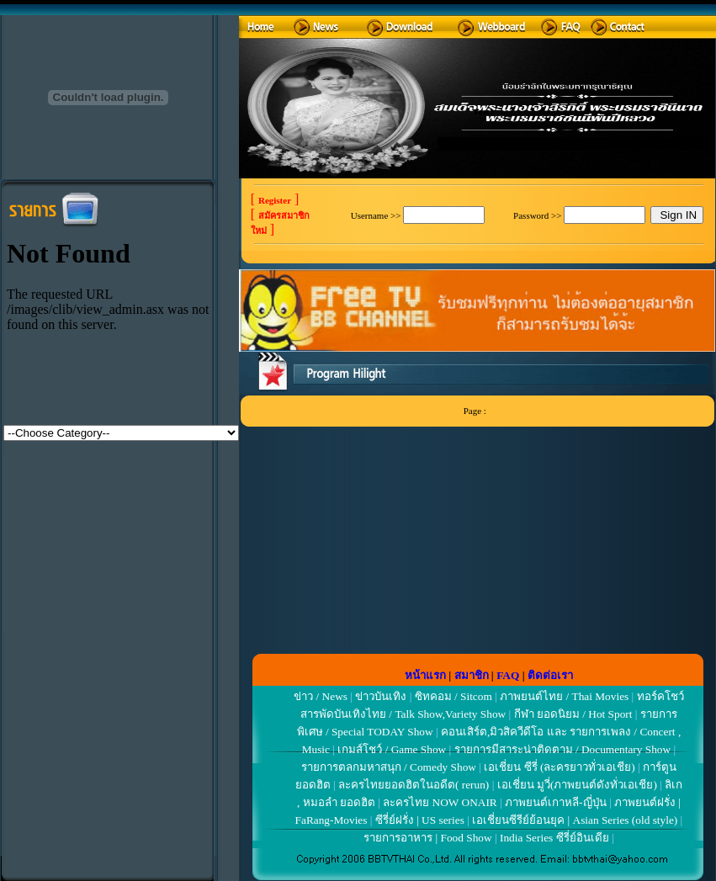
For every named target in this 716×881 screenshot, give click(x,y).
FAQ (507, 675)
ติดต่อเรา (550, 675)
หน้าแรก (425, 675)
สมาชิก (471, 675)
